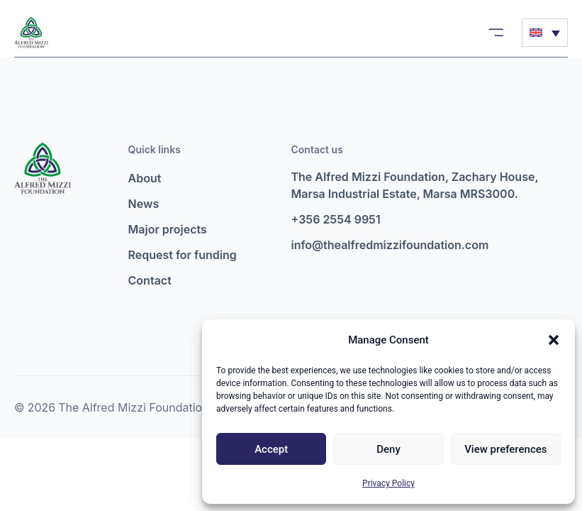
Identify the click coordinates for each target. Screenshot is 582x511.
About (145, 178)
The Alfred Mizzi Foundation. (135, 407)
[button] (554, 340)
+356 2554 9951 (336, 219)
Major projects (167, 229)
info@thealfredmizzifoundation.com (390, 245)
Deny (388, 449)
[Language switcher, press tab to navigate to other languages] (545, 32)
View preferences (505, 449)
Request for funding (182, 255)
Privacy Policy (388, 483)
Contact (150, 280)
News (144, 204)
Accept (271, 449)
